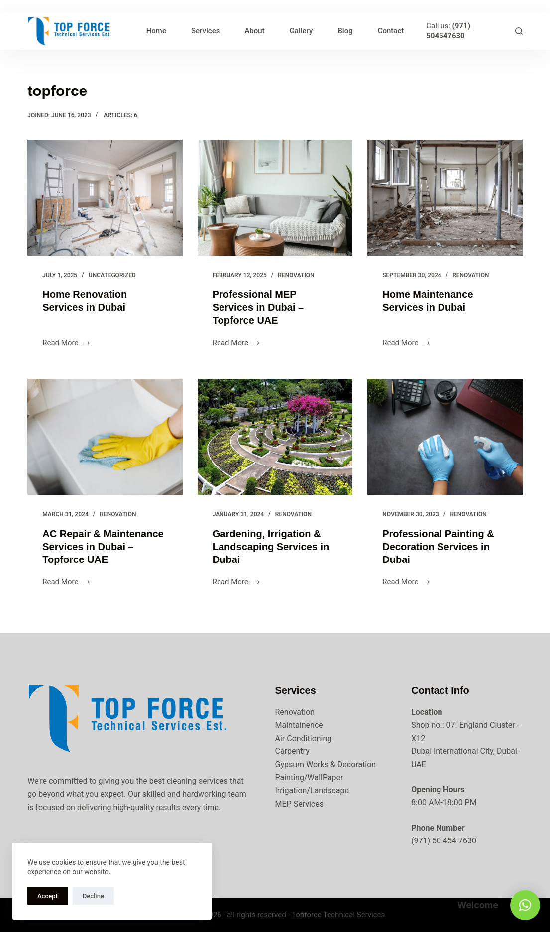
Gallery (301, 30)
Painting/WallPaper (309, 777)
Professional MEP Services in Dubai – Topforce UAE (258, 307)
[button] (525, 905)
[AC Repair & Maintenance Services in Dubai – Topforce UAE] (105, 437)
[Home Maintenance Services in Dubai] (445, 198)
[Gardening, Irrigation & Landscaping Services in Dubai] (275, 437)
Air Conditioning (303, 738)
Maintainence (299, 725)
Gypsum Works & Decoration (325, 764)
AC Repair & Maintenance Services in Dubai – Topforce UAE (102, 546)
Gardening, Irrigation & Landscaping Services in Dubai (271, 546)
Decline (93, 896)
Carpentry (292, 751)
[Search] (519, 31)
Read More (66, 343)
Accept (47, 896)
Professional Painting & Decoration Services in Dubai (438, 546)
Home (156, 30)
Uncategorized (112, 275)
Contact (391, 30)
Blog (344, 30)
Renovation (296, 275)
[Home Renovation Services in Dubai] (105, 198)
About (254, 30)
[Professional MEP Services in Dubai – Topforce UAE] (275, 198)
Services (205, 30)
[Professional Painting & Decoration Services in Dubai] (445, 437)
